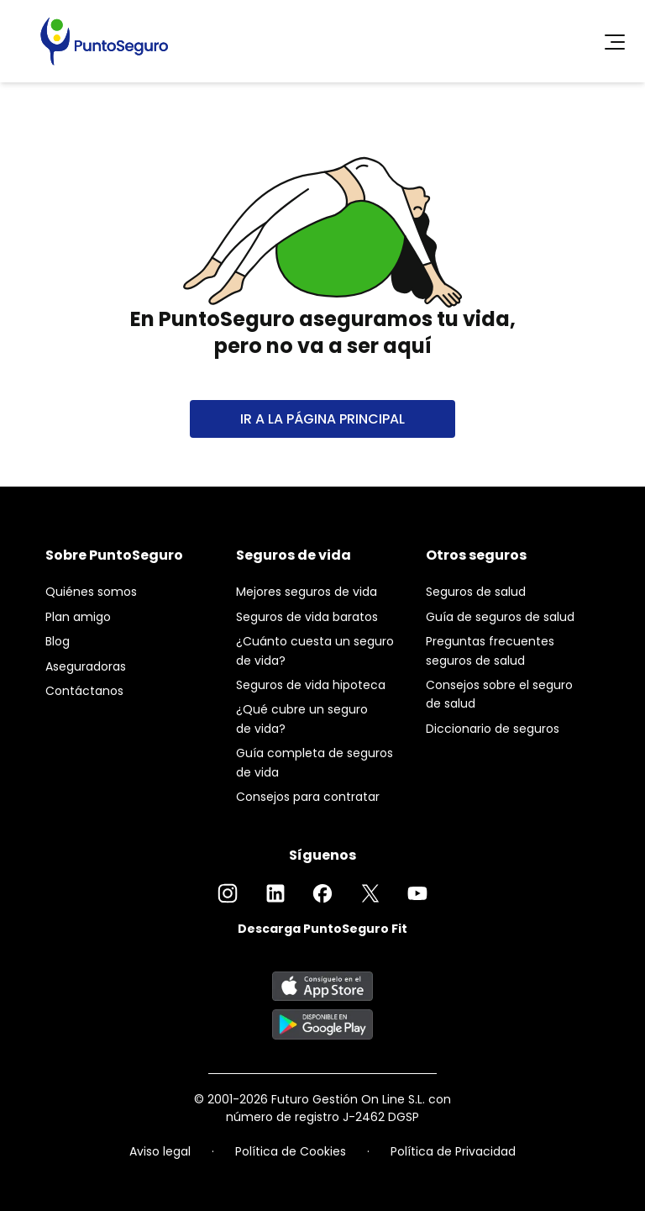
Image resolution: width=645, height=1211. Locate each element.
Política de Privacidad (453, 1151)
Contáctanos (84, 690)
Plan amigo (78, 616)
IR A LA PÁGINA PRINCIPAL (322, 419)
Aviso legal (160, 1151)
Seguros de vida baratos (307, 616)
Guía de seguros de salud (500, 616)
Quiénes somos (91, 591)
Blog (57, 641)
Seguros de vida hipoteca (310, 685)
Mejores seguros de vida (306, 591)
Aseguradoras (85, 666)
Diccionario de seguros (492, 728)
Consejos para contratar (308, 796)
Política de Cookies (290, 1151)
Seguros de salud (476, 591)
